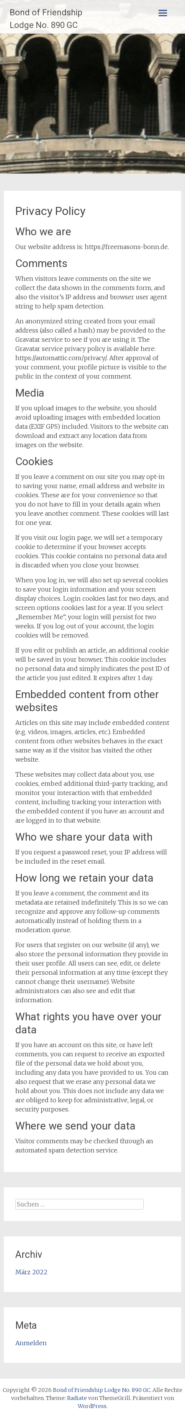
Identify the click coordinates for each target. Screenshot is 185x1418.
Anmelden (31, 1343)
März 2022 (31, 1272)
